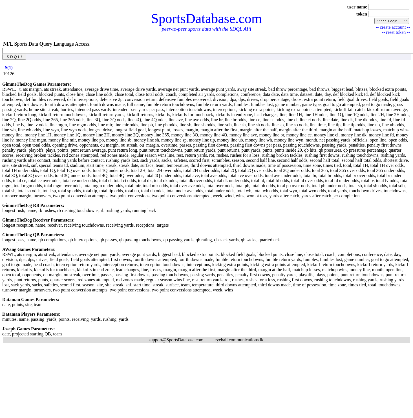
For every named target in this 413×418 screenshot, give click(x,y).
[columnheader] (9, 67)
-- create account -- (393, 27)
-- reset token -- (396, 32)
